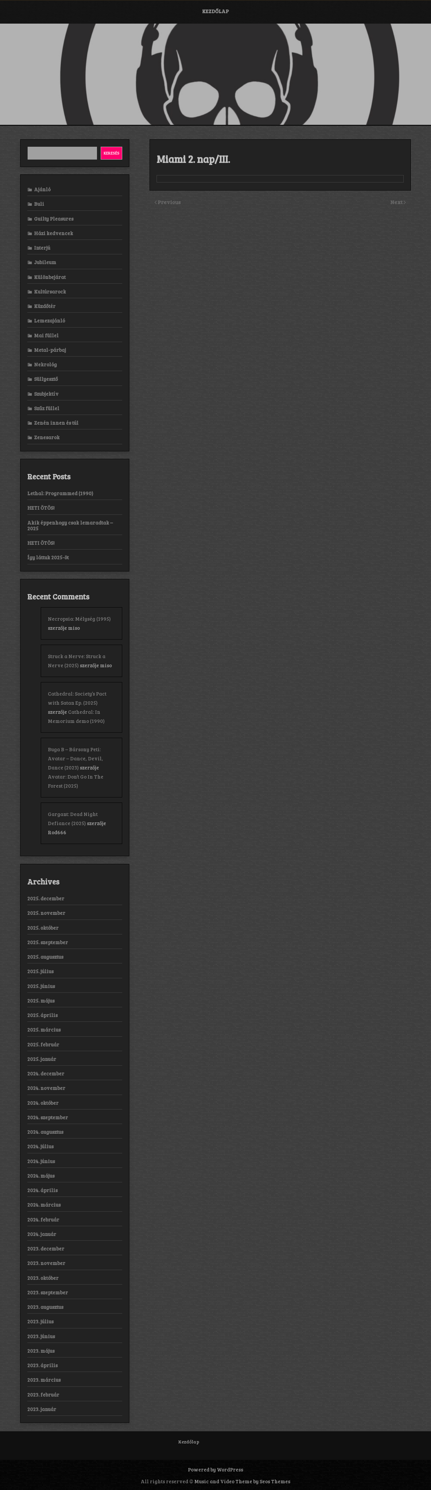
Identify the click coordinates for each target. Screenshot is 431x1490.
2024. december (45, 1073)
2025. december (45, 898)
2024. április (42, 1190)
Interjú (42, 247)
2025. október (43, 927)
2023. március (44, 1379)
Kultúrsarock (50, 291)
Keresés (112, 153)
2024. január (41, 1234)
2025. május (41, 1000)
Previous (169, 201)
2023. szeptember (47, 1292)
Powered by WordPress (215, 1469)
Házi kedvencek (53, 233)
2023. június (41, 1336)
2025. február (43, 1044)
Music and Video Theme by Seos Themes (242, 1481)
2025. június (41, 986)
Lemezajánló (49, 320)
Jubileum (45, 262)
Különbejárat (50, 277)
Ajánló (42, 189)
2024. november (46, 1088)
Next (397, 201)
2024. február (43, 1219)
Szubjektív (46, 393)
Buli (39, 203)
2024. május (41, 1175)
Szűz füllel (46, 408)
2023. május (41, 1350)
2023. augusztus (45, 1306)
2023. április (42, 1365)
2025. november (46, 912)
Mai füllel (46, 335)
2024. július (40, 1146)
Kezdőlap (215, 11)
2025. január (41, 1059)
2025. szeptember (47, 942)
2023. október (43, 1277)
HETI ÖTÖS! (41, 507)
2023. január (41, 1409)
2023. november (46, 1263)
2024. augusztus (45, 1131)
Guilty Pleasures (53, 218)
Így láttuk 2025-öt (48, 557)
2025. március (44, 1029)
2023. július (40, 1321)
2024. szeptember (47, 1117)
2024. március (44, 1204)
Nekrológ (45, 364)
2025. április (42, 1015)
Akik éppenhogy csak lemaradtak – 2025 (70, 525)
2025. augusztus (45, 956)
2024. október (43, 1102)
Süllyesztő (46, 378)
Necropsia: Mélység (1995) (79, 618)
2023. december (45, 1248)
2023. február (43, 1394)
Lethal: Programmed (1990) (60, 493)
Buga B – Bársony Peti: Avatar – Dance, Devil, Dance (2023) (75, 758)
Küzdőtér (45, 306)
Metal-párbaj (50, 349)
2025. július (40, 971)
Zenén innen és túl (56, 422)
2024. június (41, 1161)
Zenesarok (47, 437)
